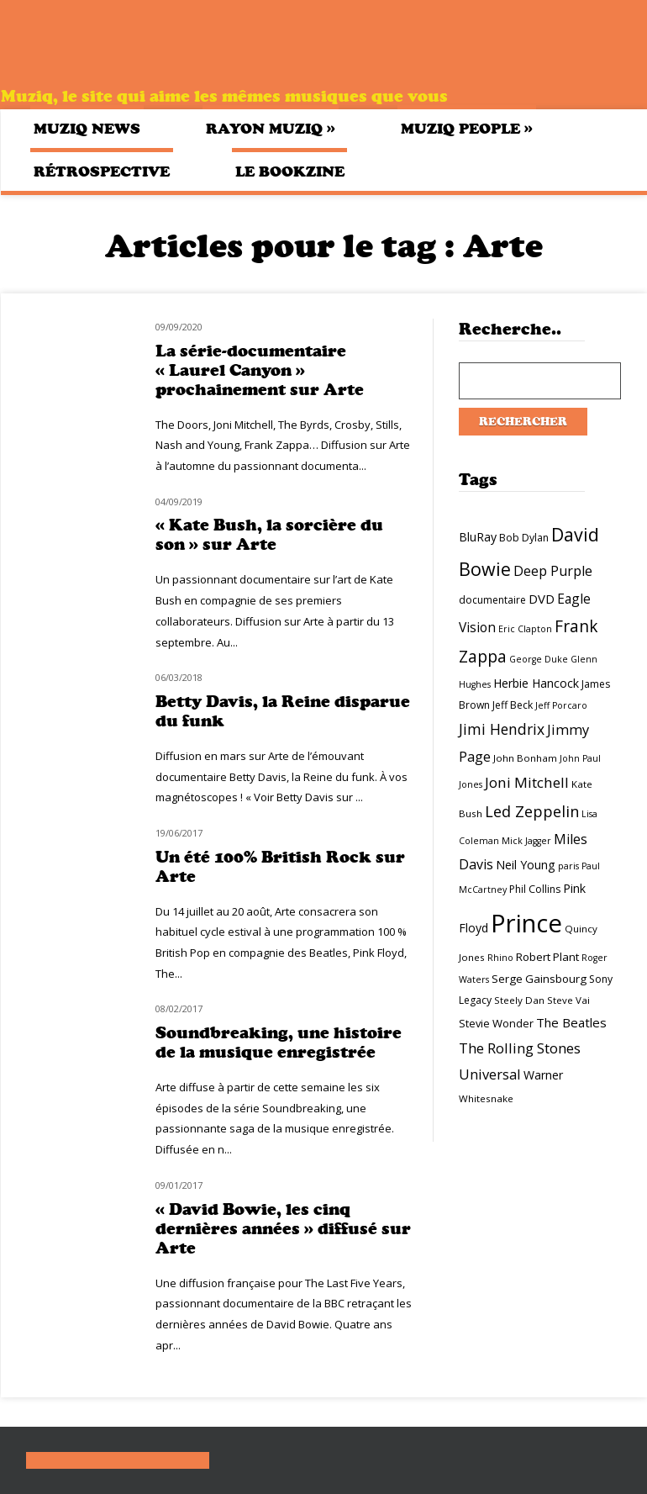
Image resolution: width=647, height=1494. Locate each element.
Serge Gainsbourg (539, 978)
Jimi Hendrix (501, 729)
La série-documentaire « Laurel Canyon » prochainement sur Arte (259, 370)
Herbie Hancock (536, 683)
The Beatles (571, 1022)
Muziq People (467, 128)
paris (568, 866)
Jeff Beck (512, 705)
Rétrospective (102, 171)
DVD (542, 598)
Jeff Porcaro (561, 705)
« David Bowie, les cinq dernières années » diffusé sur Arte (283, 1229)
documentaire (492, 600)
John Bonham (525, 758)
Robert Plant (547, 956)
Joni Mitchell (527, 782)
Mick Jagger (526, 841)
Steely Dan (519, 1000)
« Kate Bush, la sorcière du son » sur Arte (269, 534)
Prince (526, 923)
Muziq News (87, 128)
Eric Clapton (525, 629)
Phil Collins (534, 889)
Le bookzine (290, 171)
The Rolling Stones (520, 1048)
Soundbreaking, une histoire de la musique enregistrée (278, 1042)
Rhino (500, 957)
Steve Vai (568, 1000)
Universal (490, 1074)
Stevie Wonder (496, 1023)
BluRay (478, 537)
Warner (543, 1075)
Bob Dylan (524, 538)
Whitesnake (486, 1098)
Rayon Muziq (270, 128)
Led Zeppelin (532, 811)
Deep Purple (552, 571)
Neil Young (525, 865)
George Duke (538, 659)
